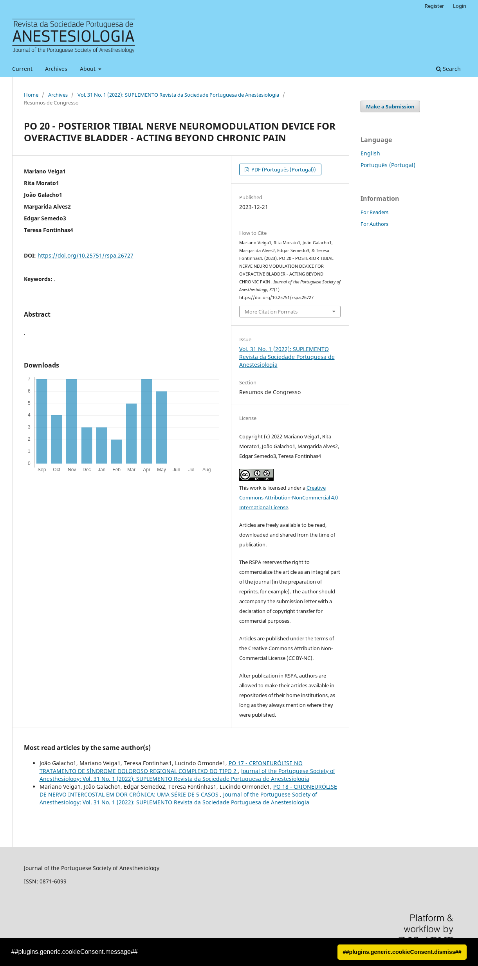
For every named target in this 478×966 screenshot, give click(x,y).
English (370, 153)
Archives (56, 68)
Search (448, 68)
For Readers (374, 212)
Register (434, 5)
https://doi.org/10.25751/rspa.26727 (85, 255)
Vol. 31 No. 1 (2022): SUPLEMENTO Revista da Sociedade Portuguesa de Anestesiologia (178, 94)
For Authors (374, 223)
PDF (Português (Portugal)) (283, 169)
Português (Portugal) (388, 165)
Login (459, 5)
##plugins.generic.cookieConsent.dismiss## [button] (402, 952)
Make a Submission (390, 106)
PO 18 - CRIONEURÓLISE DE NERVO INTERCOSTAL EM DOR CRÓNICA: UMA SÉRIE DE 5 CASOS (188, 790)
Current (22, 68)
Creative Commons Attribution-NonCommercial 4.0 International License (288, 497)
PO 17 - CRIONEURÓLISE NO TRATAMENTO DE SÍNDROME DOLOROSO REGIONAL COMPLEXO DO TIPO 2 (171, 767)
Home (31, 94)
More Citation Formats (271, 311)
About (88, 68)
